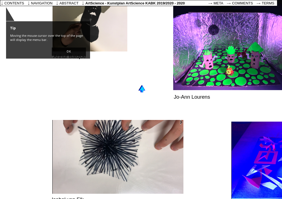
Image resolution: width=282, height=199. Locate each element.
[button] (69, 52)
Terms (268, 3)
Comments (242, 3)
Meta (218, 3)
